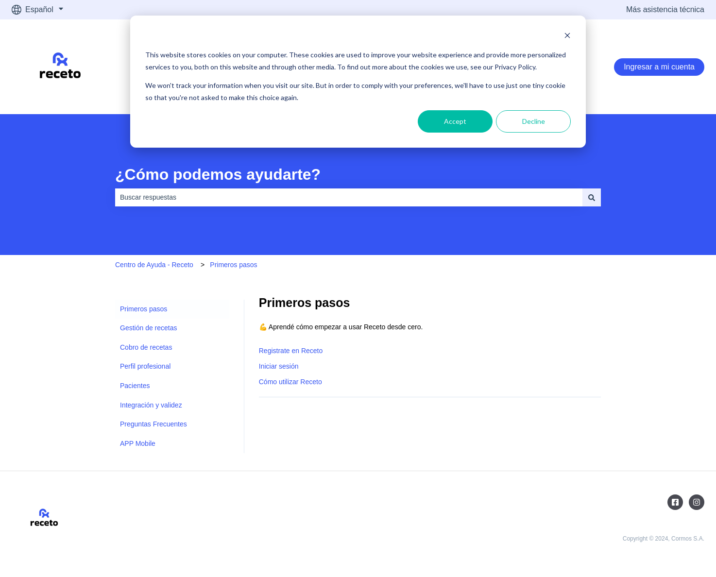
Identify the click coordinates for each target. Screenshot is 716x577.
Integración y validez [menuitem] (151, 405)
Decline (533, 121)
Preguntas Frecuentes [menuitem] (153, 424)
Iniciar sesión (279, 366)
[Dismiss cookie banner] (567, 37)
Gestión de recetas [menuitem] (148, 328)
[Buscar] (591, 197)
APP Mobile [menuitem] (137, 443)
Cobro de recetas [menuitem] (146, 347)
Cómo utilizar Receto (290, 382)
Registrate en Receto (291, 351)
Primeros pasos (233, 265)
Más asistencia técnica (665, 9)
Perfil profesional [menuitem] (145, 366)
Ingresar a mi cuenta (659, 67)
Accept (455, 121)
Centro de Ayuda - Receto (154, 265)
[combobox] (348, 197)
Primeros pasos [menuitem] (143, 309)
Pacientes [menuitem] (135, 386)
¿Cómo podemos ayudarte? (218, 174)
